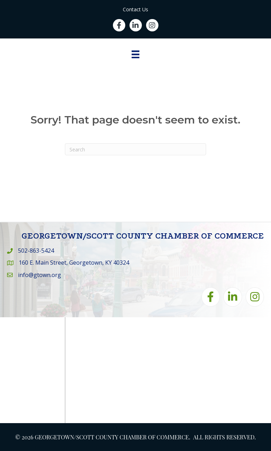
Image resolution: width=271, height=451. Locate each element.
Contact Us (135, 9)
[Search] (135, 149)
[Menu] (135, 54)
